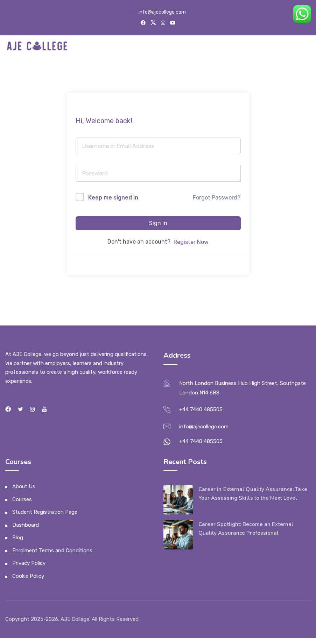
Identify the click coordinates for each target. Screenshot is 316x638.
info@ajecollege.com (162, 12)
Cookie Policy (28, 576)
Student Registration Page (44, 512)
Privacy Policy (28, 563)
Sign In (158, 223)
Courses (22, 499)
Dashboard (25, 525)
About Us (23, 486)
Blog (17, 537)
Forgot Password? (216, 197)
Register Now (191, 242)
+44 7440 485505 (201, 409)
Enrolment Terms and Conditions (52, 550)
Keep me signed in (113, 197)
